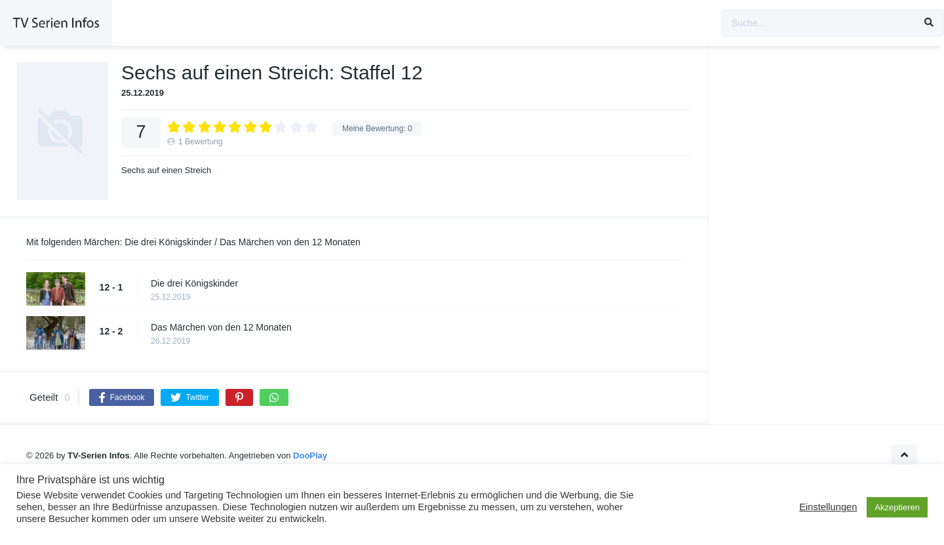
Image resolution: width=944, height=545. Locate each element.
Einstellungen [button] (828, 507)
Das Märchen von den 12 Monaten (221, 327)
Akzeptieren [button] (897, 507)
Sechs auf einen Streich (166, 170)
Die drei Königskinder (194, 283)
